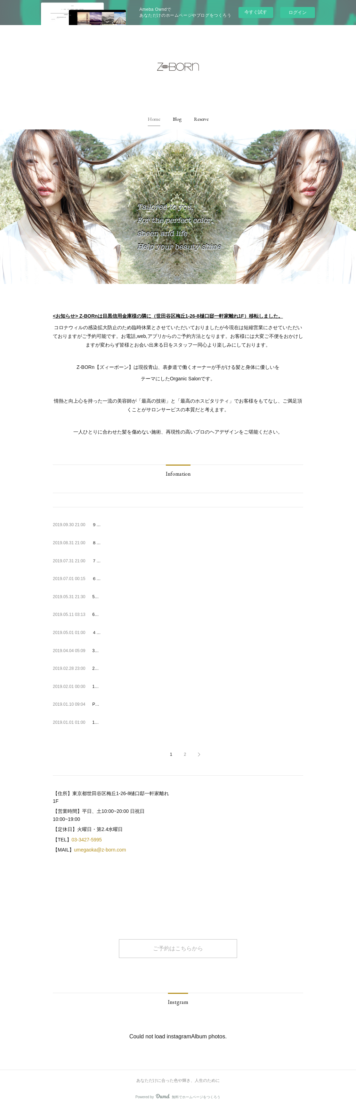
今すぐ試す (255, 12)
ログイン (298, 12)
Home (154, 119)
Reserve (201, 119)
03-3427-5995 (87, 839)
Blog (177, 119)
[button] (154, 119)
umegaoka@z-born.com (100, 850)
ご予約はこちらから (178, 948)
